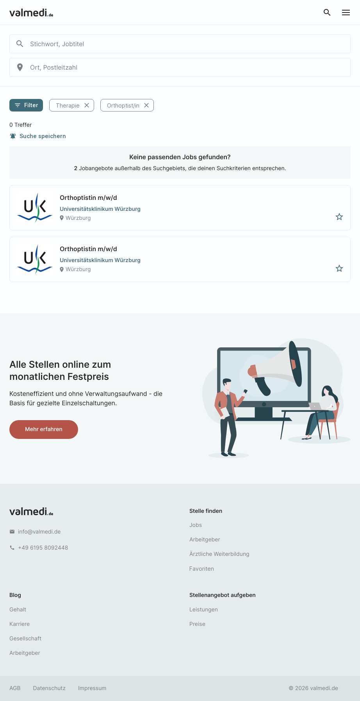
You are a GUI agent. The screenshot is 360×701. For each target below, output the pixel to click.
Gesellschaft (25, 638)
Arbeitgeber (204, 539)
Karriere (19, 624)
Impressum (92, 688)
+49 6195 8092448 (43, 548)
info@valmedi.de (39, 531)
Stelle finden (205, 511)
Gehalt (17, 609)
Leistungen (203, 609)
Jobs (195, 525)
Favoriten (201, 568)
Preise (197, 624)
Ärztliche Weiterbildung (219, 554)
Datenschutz (49, 688)
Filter (26, 105)
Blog (15, 595)
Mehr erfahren (43, 429)
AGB (15, 688)
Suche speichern (37, 136)
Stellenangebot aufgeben (222, 595)
